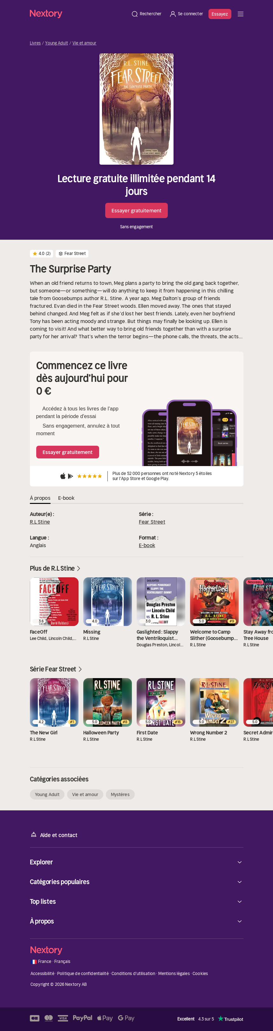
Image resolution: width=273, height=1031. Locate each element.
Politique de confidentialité (83, 973)
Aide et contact (54, 835)
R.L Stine (40, 522)
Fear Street (152, 522)
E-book (147, 545)
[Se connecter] (186, 14)
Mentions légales (174, 973)
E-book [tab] (66, 498)
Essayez (220, 14)
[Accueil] (78, 14)
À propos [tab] (40, 498)
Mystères (120, 794)
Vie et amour (84, 43)
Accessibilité (42, 973)
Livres (35, 43)
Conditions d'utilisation (133, 973)
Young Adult (56, 43)
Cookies (200, 973)
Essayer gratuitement (136, 210)
